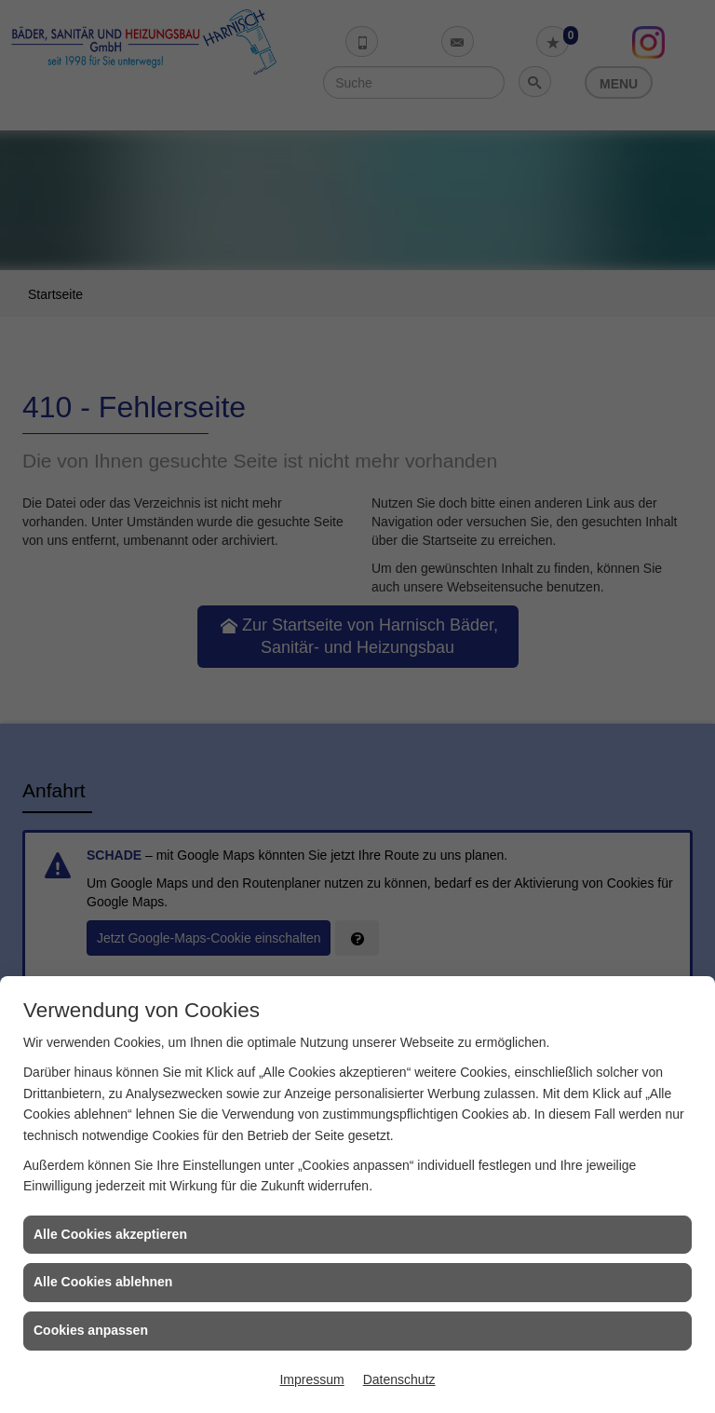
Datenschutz (399, 1379)
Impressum (311, 1379)
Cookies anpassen (91, 1330)
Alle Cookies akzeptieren (110, 1234)
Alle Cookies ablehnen (103, 1281)
